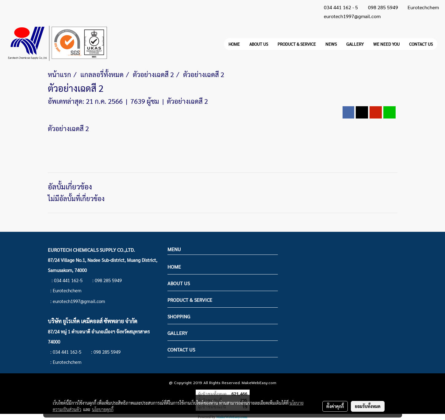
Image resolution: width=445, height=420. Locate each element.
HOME (234, 44)
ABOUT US (258, 44)
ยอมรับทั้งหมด (368, 406)
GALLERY (355, 44)
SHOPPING (178, 316)
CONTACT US (421, 44)
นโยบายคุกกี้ (102, 409)
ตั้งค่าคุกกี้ (335, 406)
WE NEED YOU (386, 44)
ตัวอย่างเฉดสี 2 (187, 101)
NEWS (331, 44)
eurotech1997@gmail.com (352, 16)
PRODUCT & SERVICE (297, 44)
